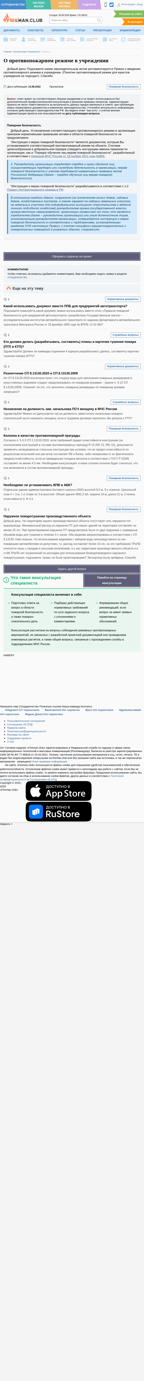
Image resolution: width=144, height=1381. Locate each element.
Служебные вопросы (126, 334)
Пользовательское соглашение (26, 720)
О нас (10, 741)
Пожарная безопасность (124, 86)
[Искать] (99, 20)
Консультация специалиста (26, 51)
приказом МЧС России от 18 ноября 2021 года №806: (68, 156)
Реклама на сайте (130, 13)
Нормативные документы (123, 299)
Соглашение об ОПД (20, 724)
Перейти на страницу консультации (112, 580)
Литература (59, 30)
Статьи (80, 30)
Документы (12, 30)
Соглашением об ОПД (43, 779)
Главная (8, 51)
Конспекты (35, 30)
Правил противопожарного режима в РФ (35, 189)
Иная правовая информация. (50, 761)
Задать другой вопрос (72, 568)
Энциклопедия (130, 30)
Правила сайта (16, 727)
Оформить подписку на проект (72, 256)
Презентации (102, 30)
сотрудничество (17, 277)
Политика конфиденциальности (26, 731)
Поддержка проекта (19, 738)
